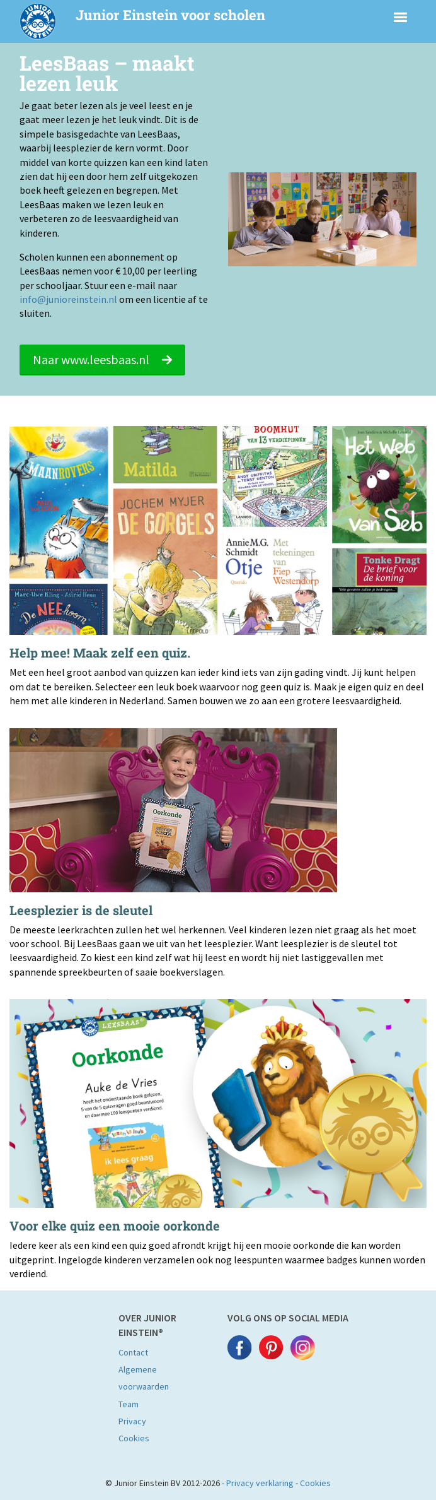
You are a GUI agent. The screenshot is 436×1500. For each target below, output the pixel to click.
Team (128, 1404)
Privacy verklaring (260, 1483)
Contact (133, 1352)
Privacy (132, 1421)
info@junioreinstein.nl (68, 299)
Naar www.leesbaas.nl (102, 359)
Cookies (133, 1438)
